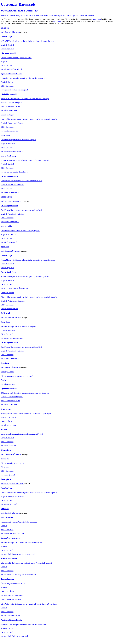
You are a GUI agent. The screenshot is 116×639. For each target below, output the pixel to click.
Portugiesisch (60, 15)
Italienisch (37, 15)
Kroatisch (44, 15)
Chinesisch (13, 15)
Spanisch (75, 15)
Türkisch (82, 15)
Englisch (20, 15)
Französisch (28, 15)
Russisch (68, 15)
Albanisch (4, 15)
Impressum (97, 19)
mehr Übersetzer (10, 32)
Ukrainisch (90, 15)
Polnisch (51, 15)
